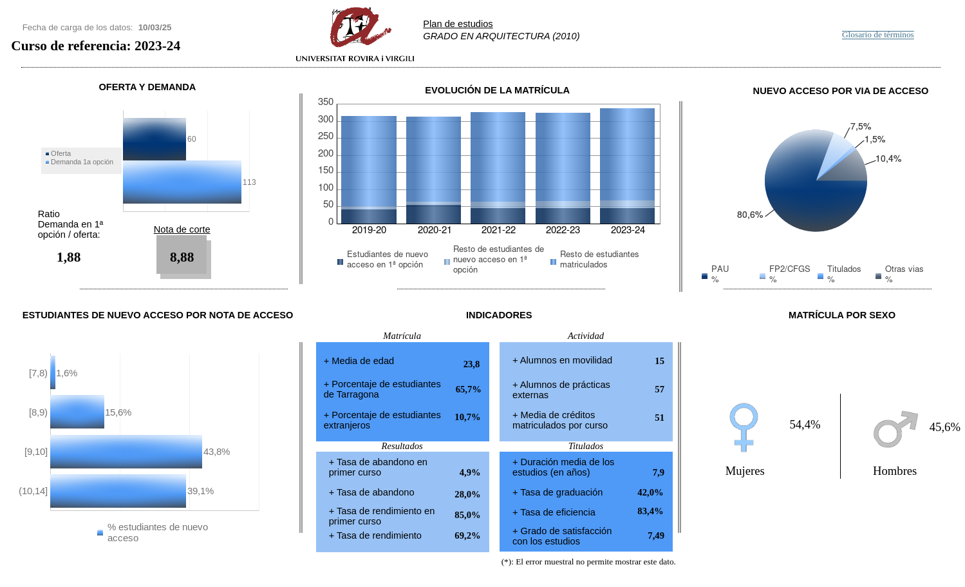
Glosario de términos (878, 35)
